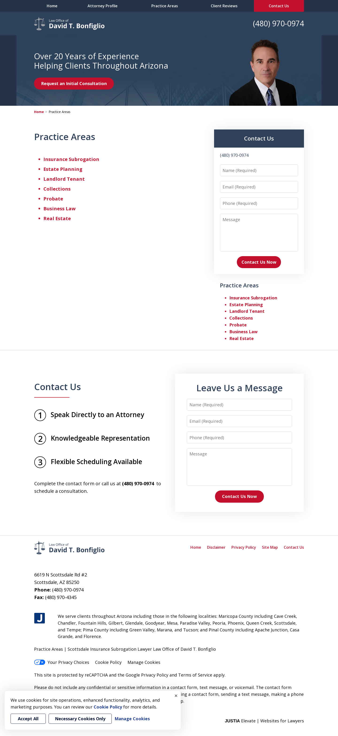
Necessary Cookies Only (80, 718)
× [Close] (176, 695)
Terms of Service (195, 675)
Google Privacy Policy (147, 675)
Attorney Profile (103, 5)
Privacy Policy (243, 547)
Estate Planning (62, 169)
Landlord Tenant (64, 179)
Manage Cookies (143, 662)
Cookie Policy (108, 662)
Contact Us (279, 5)
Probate (53, 199)
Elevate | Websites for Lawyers (264, 721)
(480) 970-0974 (278, 23)
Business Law (59, 208)
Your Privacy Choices (61, 662)
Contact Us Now (259, 262)
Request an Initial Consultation (74, 83)
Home (52, 5)
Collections (57, 189)
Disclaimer (216, 547)
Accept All (28, 718)
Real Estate (57, 218)
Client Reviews (224, 5)
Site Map (270, 547)
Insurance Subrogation (71, 159)
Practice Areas (164, 5)
